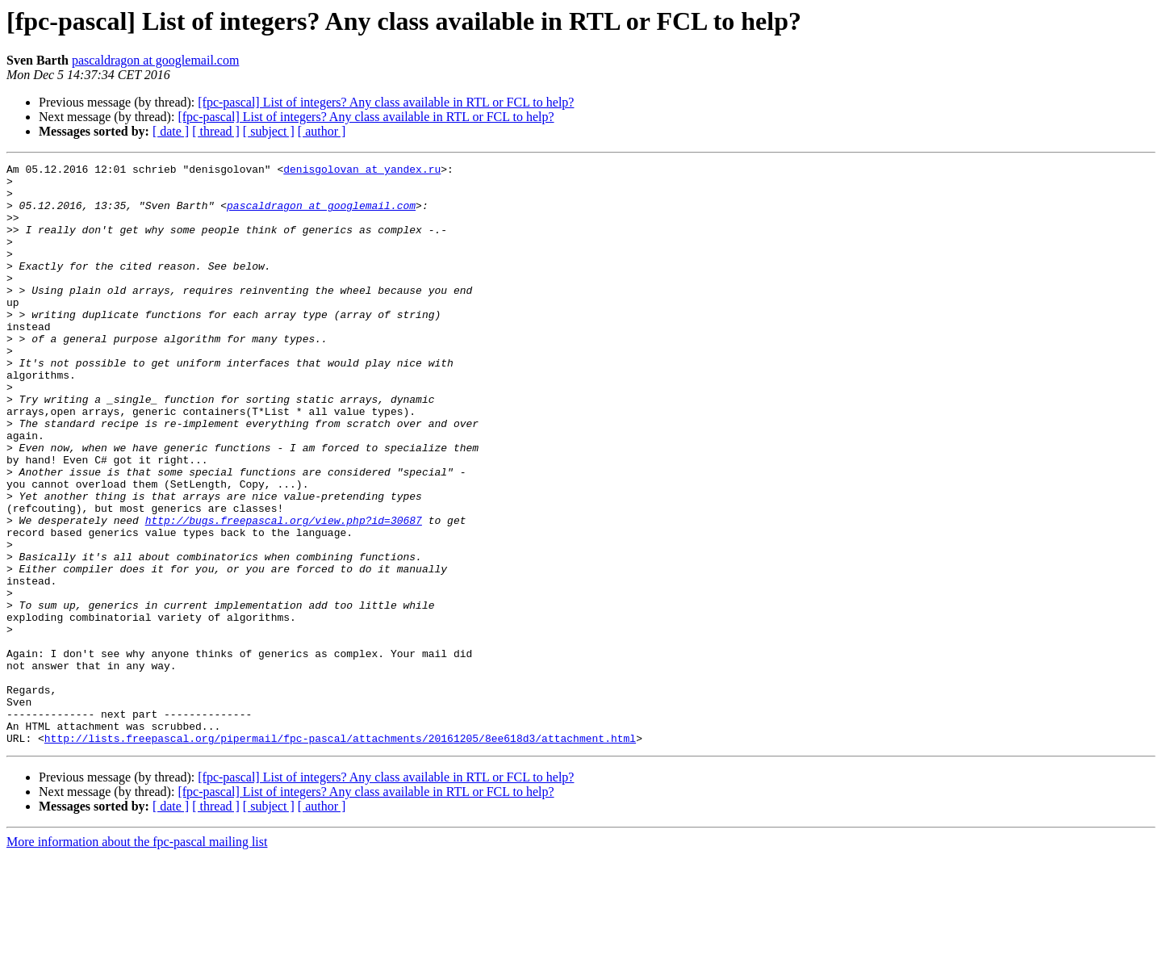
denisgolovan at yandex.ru (362, 171)
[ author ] (322, 131)
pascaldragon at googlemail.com (155, 60)
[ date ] (171, 131)
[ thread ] (216, 131)
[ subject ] (269, 131)
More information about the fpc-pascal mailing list (136, 958)
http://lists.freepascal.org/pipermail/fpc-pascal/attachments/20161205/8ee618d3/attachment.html (340, 854)
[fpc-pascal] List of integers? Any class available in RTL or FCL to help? (386, 102)
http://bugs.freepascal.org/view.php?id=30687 (283, 592)
